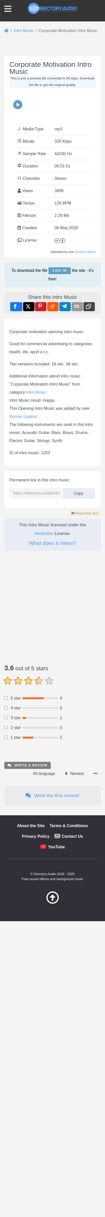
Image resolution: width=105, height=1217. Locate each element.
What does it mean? (52, 860)
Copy (78, 809)
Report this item (85, 830)
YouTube (56, 1164)
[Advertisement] (52, 107)
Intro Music (36, 709)
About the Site (30, 1143)
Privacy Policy (36, 1153)
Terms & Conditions (69, 1143)
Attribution (44, 850)
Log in (59, 375)
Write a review (27, 1082)
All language (44, 1090)
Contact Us (72, 1153)
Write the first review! (52, 1112)
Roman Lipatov (85, 356)
